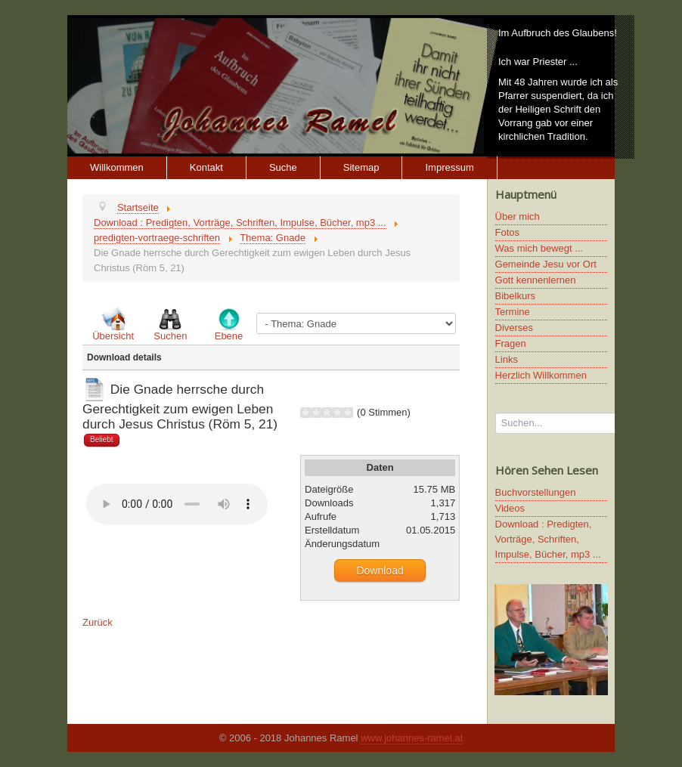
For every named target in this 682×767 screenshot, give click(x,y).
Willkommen (117, 167)
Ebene (229, 336)
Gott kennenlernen (535, 280)
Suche (283, 167)
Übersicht (113, 336)
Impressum (449, 167)
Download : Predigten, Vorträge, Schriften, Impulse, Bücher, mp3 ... (548, 539)
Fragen (510, 343)
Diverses (514, 327)
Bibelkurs (515, 296)
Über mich (517, 216)
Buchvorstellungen (535, 492)
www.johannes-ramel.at (412, 738)
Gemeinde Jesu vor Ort (546, 264)
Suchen (170, 336)
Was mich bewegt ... (539, 248)
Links (506, 359)
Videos (510, 508)
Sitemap (361, 167)
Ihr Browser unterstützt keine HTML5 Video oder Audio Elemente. (177, 504)
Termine (512, 311)
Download (379, 570)
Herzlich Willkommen (541, 375)
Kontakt (206, 167)
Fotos (507, 232)
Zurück (97, 622)
